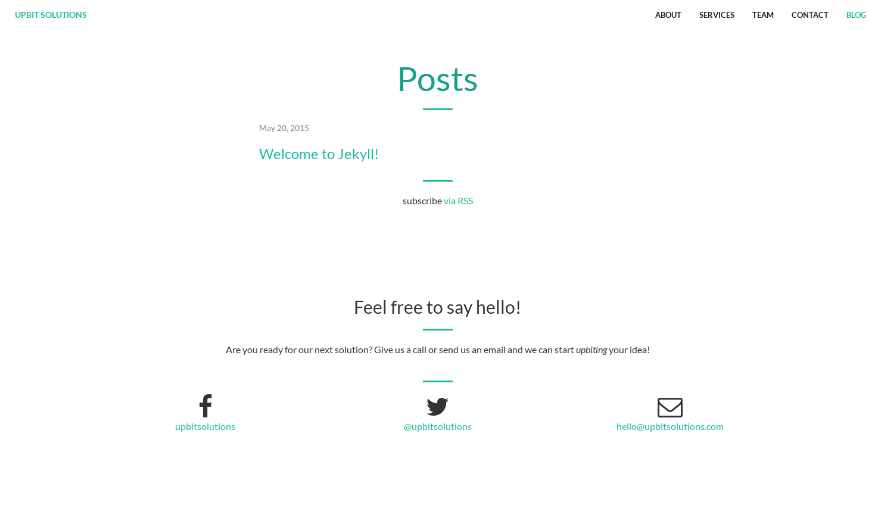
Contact (810, 15)
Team (763, 15)
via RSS (458, 200)
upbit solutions (51, 15)
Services (716, 15)
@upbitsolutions (438, 426)
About (668, 15)
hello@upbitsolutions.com (670, 426)
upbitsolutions (205, 426)
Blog (856, 15)
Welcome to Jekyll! (319, 153)
